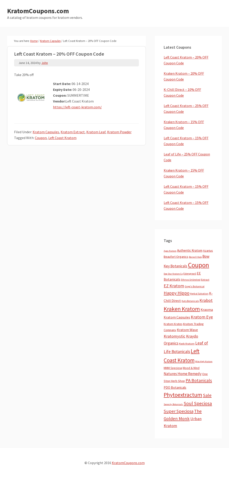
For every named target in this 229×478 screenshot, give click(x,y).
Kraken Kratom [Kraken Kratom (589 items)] (182, 308)
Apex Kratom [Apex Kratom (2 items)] (170, 250)
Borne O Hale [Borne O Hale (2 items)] (195, 256)
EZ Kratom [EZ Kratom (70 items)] (174, 285)
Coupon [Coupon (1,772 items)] (198, 265)
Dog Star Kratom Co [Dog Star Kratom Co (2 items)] (173, 273)
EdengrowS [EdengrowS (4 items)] (189, 273)
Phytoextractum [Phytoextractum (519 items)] (183, 394)
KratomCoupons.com (38, 11)
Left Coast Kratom (62, 137)
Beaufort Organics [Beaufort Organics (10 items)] (176, 257)
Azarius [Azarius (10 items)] (208, 251)
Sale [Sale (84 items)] (207, 395)
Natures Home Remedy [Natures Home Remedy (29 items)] (182, 373)
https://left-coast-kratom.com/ (77, 107)
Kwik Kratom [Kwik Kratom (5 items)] (187, 343)
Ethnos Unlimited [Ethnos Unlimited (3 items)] (190, 279)
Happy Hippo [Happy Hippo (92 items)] (176, 293)
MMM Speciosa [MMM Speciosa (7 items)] (173, 368)
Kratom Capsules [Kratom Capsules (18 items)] (177, 317)
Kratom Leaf (96, 132)
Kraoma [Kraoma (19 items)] (207, 309)
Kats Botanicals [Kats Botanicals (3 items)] (190, 301)
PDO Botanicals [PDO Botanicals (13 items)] (175, 387)
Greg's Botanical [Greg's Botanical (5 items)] (194, 286)
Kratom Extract (73, 132)
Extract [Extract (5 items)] (205, 279)
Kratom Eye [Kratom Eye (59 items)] (202, 317)
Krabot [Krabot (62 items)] (206, 300)
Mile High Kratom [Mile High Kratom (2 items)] (203, 361)
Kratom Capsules (46, 132)
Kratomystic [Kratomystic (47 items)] (174, 336)
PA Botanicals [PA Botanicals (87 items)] (199, 380)
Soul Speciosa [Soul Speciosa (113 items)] (198, 403)
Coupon (41, 137)
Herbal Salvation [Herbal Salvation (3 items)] (199, 293)
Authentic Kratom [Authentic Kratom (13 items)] (189, 250)
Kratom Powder (119, 132)
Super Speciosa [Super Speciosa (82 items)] (178, 411)
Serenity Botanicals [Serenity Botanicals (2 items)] (173, 404)
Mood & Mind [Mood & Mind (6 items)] (191, 368)
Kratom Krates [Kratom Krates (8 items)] (173, 324)
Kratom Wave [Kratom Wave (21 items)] (187, 329)
